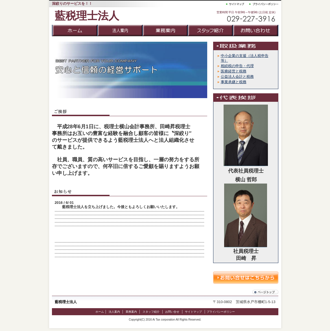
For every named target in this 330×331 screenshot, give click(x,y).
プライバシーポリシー (221, 311)
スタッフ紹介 (151, 311)
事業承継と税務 (233, 82)
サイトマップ (193, 311)
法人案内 (114, 311)
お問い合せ (172, 311)
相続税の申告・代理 (237, 66)
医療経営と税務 (233, 71)
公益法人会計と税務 (237, 76)
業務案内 (131, 311)
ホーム (99, 311)
